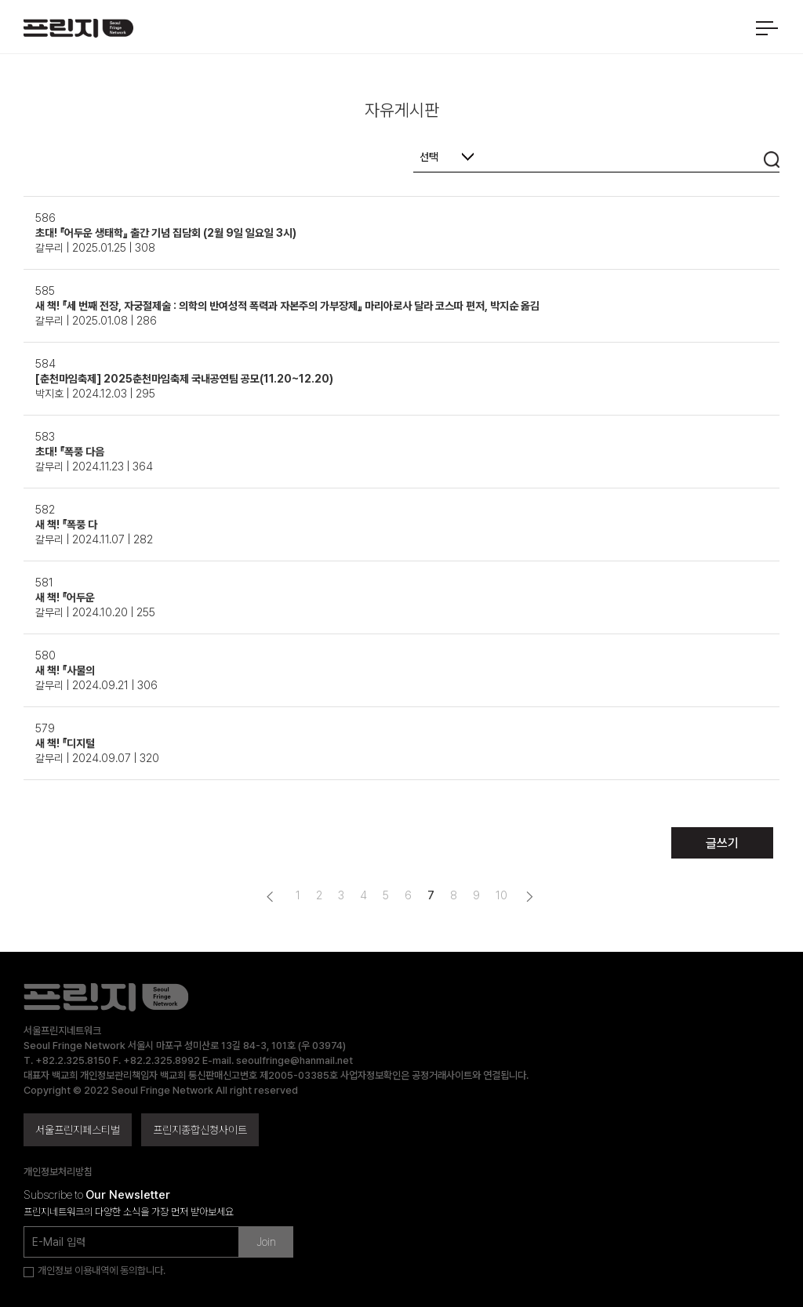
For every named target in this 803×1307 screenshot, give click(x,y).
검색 (771, 159)
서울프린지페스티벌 (77, 1130)
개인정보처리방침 (58, 1172)
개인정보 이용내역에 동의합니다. (101, 1270)
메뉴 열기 (766, 28)
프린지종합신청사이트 (200, 1130)
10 (501, 896)
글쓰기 (722, 843)
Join (266, 1242)
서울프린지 (78, 34)
